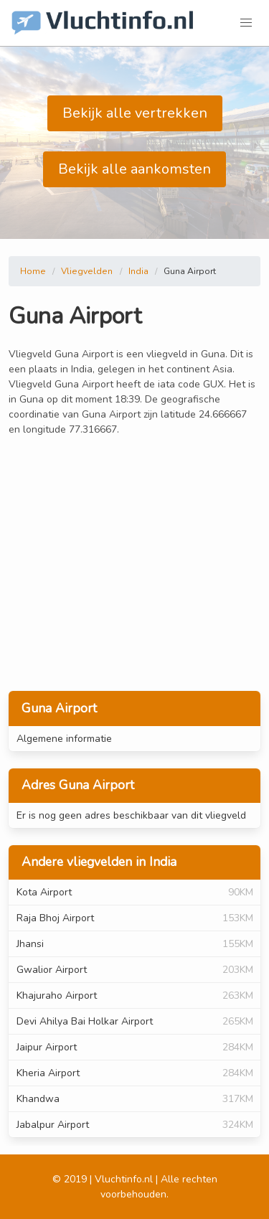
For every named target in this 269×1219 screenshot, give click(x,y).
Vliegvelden (87, 271)
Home (33, 271)
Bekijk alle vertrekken (134, 113)
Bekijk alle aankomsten (134, 169)
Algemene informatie (64, 738)
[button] (246, 23)
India (138, 271)
